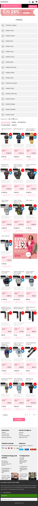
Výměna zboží (5, 434)
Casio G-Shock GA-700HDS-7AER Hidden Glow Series (19, 344)
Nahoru (5, 415)
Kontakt (21, 434)
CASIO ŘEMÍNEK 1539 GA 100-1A (31, 343)
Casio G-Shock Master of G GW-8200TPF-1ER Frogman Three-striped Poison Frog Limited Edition (18, 204)
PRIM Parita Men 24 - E (19, 129)
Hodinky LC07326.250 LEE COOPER (6, 379)
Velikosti (4, 432)
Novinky (14, 122)
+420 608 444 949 (5, 472)
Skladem (14, 125)
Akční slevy (33, 6)
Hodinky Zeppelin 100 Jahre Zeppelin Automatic (19, 273)
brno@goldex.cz (24, 466)
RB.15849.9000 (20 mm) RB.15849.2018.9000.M (31, 309)
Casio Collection (5, 236)
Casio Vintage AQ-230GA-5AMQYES (30, 129)
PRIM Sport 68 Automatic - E (29, 379)
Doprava (21, 432)
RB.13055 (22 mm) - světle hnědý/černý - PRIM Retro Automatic (6, 309)
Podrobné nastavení (7, 499)
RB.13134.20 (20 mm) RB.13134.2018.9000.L (19, 308)
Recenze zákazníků (6, 437)
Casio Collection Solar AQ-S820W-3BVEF (18, 166)
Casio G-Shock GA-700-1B (31, 165)
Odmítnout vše (19, 503)
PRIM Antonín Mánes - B (6, 129)
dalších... (19, 420)
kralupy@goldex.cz (6, 468)
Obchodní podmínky (24, 436)
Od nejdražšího (21, 122)
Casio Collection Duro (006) (5, 272)
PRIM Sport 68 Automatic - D (5, 165)
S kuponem (4, 150)
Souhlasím (4, 495)
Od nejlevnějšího (5, 125)
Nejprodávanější (5, 122)
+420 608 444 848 (23, 470)
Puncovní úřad (5, 436)
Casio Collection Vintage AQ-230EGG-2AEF (5, 344)
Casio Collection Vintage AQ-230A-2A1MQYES (18, 380)
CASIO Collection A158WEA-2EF (30, 272)
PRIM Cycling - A (30, 200)
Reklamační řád (23, 437)
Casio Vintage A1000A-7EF (4, 201)
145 (34, 414)
